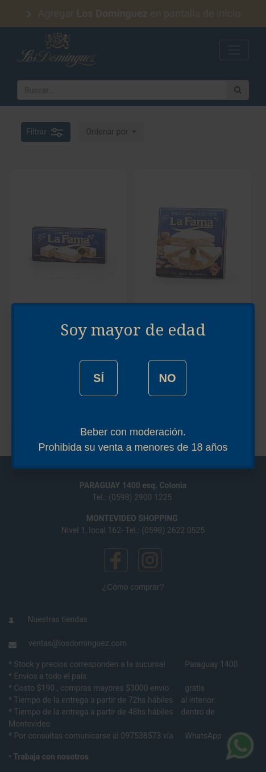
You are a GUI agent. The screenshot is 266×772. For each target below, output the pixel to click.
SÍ (98, 378)
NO (167, 378)
